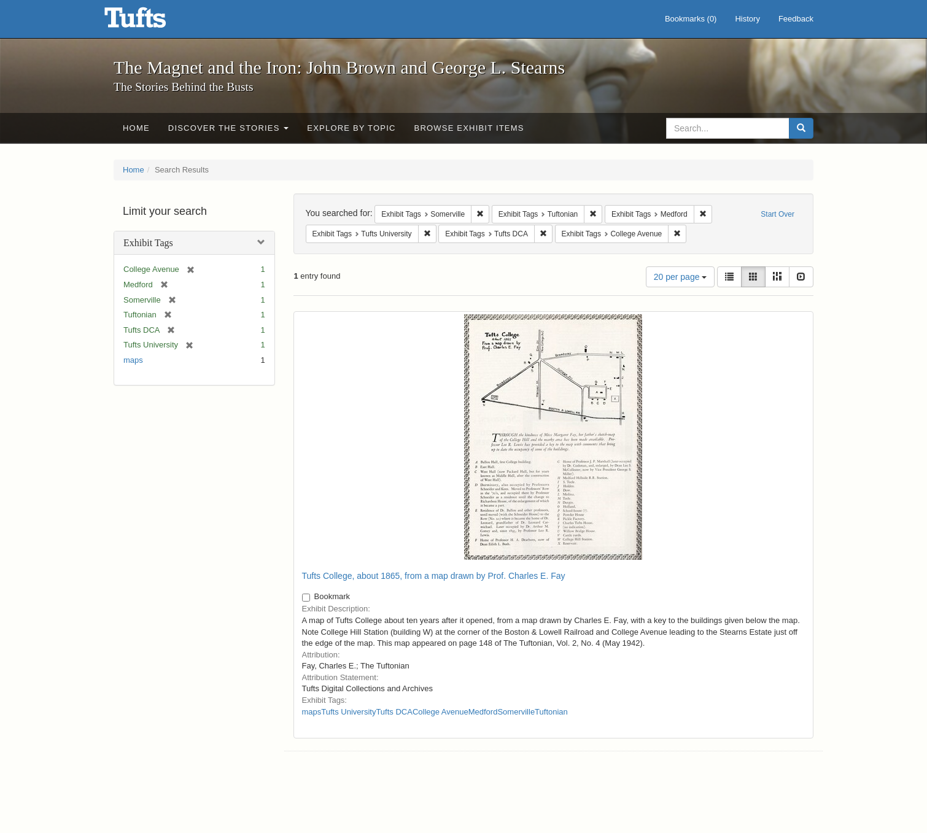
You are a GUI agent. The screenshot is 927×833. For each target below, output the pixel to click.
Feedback (795, 18)
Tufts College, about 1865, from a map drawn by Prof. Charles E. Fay (433, 576)
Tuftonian (551, 711)
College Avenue (440, 711)
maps (133, 360)
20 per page (680, 277)
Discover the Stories (228, 128)
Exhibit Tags (148, 243)
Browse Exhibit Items (469, 128)
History (747, 18)
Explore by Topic (351, 128)
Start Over (777, 214)
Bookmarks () (691, 18)
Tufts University (348, 711)
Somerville (516, 711)
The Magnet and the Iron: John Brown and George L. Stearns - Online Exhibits (150, 21)
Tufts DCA (394, 711)
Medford (483, 711)
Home (136, 128)
